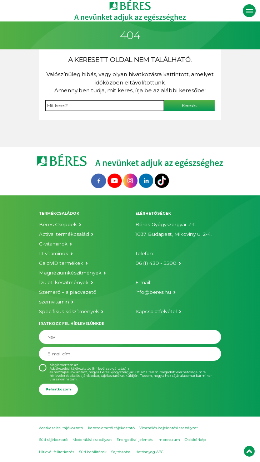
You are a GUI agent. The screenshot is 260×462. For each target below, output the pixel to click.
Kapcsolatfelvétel (156, 311)
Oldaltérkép (195, 439)
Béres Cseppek (58, 224)
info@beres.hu (153, 292)
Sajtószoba (120, 451)
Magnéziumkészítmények (70, 273)
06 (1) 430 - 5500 (155, 263)
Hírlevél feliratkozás (56, 451)
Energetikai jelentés (134, 439)
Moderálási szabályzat (92, 439)
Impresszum (169, 439)
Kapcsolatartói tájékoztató (111, 427)
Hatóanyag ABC (149, 451)
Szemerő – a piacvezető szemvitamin (67, 297)
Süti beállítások (92, 451)
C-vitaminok (53, 244)
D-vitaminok (53, 253)
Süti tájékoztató (53, 439)
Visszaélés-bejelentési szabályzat (168, 427)
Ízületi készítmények (64, 282)
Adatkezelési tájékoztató (61, 427)
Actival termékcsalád (64, 234)
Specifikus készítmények (69, 311)
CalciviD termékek (61, 263)
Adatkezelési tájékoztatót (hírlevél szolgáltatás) (88, 368)
